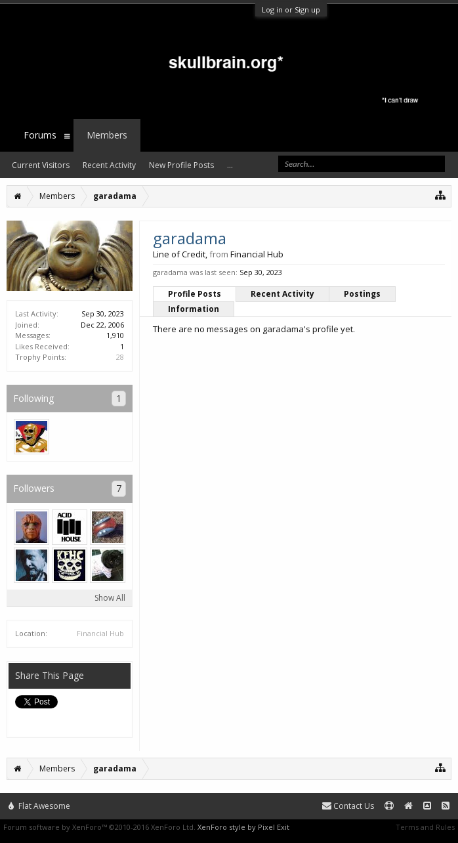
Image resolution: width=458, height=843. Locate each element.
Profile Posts (194, 293)
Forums (40, 135)
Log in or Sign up (291, 9)
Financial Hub (100, 633)
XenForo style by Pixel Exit (243, 827)
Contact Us (348, 805)
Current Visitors (41, 165)
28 (120, 357)
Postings (362, 293)
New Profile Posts (181, 165)
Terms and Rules (425, 827)
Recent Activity (282, 293)
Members (107, 135)
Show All (109, 597)
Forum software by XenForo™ (99, 827)
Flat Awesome (39, 805)
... (230, 165)
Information (193, 308)
